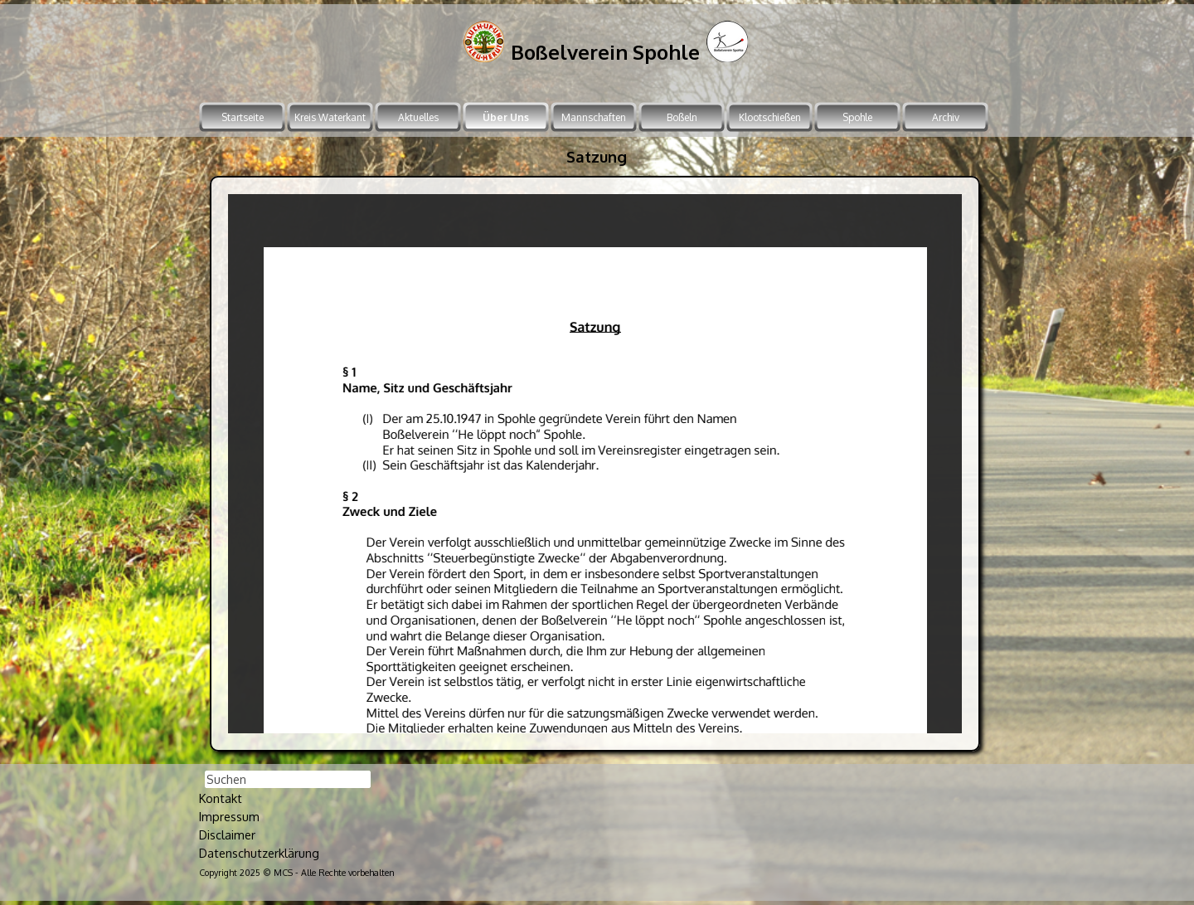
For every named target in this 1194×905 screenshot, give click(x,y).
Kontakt (220, 798)
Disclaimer (227, 834)
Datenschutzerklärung (259, 852)
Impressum (229, 816)
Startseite (242, 117)
